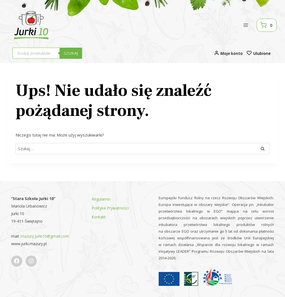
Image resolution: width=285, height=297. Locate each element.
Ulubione (259, 53)
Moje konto (228, 53)
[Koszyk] (267, 25)
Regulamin (101, 199)
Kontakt (99, 217)
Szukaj (71, 53)
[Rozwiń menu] (245, 25)
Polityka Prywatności (110, 208)
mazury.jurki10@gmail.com (45, 236)
